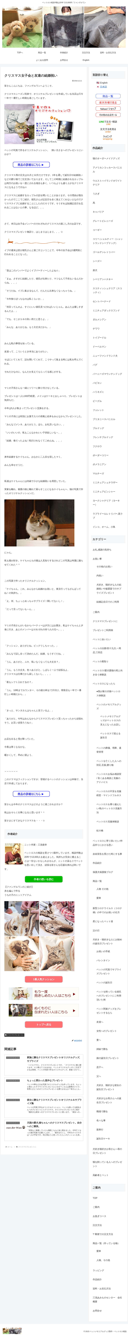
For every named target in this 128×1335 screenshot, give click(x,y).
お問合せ (97, 1310)
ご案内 (96, 1207)
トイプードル (99, 337)
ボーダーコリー (100, 455)
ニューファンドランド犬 (105, 356)
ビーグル (97, 401)
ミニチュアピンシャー (104, 491)
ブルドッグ (98, 428)
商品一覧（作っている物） (106, 1243)
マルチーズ (98, 473)
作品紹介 (97, 1279)
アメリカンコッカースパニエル (107, 169)
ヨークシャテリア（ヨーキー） (106, 502)
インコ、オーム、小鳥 (104, 527)
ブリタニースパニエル (104, 419)
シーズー (97, 261)
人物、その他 (103, 1260)
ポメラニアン (99, 464)
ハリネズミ (98, 392)
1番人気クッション (43, 979)
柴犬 (95, 270)
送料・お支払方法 (102, 1288)
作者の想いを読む (44, 879)
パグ (95, 365)
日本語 (103, 87)
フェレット (98, 410)
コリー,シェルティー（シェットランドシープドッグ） (108, 241)
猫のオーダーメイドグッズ (106, 158)
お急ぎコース (99, 1216)
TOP (95, 1198)
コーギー (97, 230)
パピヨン (97, 383)
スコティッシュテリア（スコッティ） (107, 290)
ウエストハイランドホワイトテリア (107, 182)
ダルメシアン (99, 319)
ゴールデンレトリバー (104, 252)
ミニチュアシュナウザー (105, 482)
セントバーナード (102, 301)
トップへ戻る (43, 1024)
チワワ (96, 328)
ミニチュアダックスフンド (106, 310)
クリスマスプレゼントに (14, 1035)
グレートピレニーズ (103, 221)
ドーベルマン (99, 346)
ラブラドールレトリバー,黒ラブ (108, 516)
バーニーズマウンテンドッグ (107, 374)
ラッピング (98, 1270)
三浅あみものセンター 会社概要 (107, 1299)
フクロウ (97, 446)
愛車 (98, 1251)
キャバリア (98, 212)
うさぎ (96, 193)
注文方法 (97, 1225)
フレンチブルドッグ (103, 437)
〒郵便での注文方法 (103, 1234)
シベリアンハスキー (103, 279)
